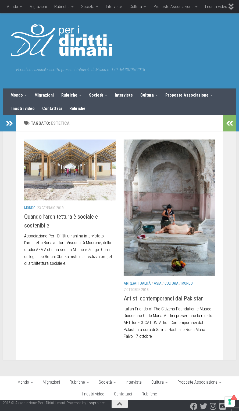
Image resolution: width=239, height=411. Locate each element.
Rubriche (62, 6)
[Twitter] (203, 406)
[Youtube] (223, 406)
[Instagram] (213, 406)
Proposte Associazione (174, 6)
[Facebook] (194, 406)
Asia (158, 283)
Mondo (12, 6)
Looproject (96, 403)
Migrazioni (38, 6)
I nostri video (216, 6)
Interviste (114, 6)
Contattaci (52, 108)
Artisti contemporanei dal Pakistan (164, 298)
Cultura (136, 6)
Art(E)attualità (137, 283)
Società (87, 6)
